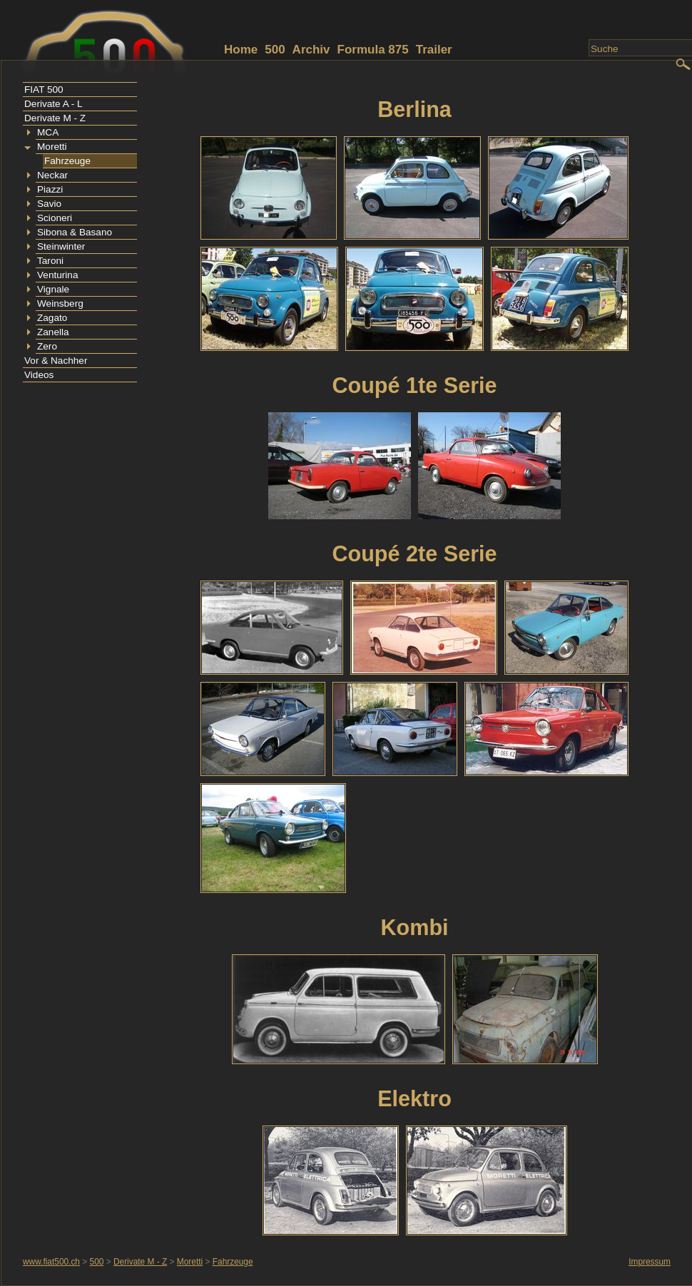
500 (275, 49)
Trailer (434, 49)
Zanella (53, 332)
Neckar (52, 175)
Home (241, 49)
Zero (47, 346)
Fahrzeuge (67, 160)
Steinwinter (61, 246)
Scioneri (54, 218)
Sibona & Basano (74, 232)
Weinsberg (60, 303)
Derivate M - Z (55, 118)
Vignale (53, 289)
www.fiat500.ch (51, 1262)
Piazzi (50, 189)
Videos (39, 374)
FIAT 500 (43, 89)
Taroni (50, 260)
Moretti (52, 146)
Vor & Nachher (55, 360)
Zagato (52, 317)
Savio (49, 203)
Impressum (650, 1262)
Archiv (311, 49)
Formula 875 (373, 49)
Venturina (57, 275)
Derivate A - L (53, 103)
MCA (47, 132)
